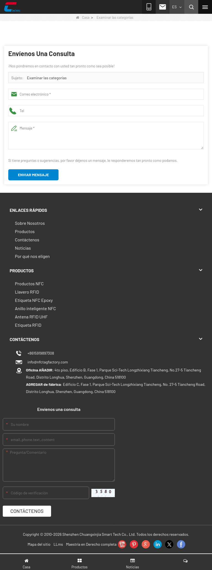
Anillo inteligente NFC (35, 308)
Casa (82, 17)
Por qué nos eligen (32, 256)
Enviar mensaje (33, 174)
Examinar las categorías (47, 77)
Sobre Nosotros (30, 223)
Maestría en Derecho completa (91, 544)
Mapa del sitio (39, 544)
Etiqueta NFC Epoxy (34, 300)
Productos (25, 231)
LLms (58, 544)
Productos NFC (29, 283)
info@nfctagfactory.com (47, 362)
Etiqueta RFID (28, 325)
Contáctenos (27, 239)
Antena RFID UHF (31, 316)
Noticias (23, 247)
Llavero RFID (27, 291)
